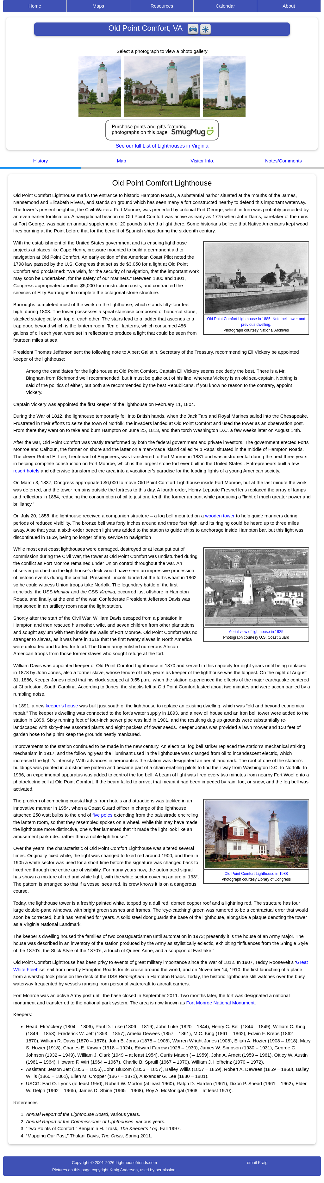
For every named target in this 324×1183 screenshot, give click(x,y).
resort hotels (26, 470)
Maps (98, 6)
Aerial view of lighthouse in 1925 (256, 631)
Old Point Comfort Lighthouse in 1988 (256, 873)
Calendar (225, 6)
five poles (102, 815)
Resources (162, 6)
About (289, 6)
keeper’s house (62, 705)
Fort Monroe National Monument (220, 1002)
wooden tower (219, 515)
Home (34, 6)
